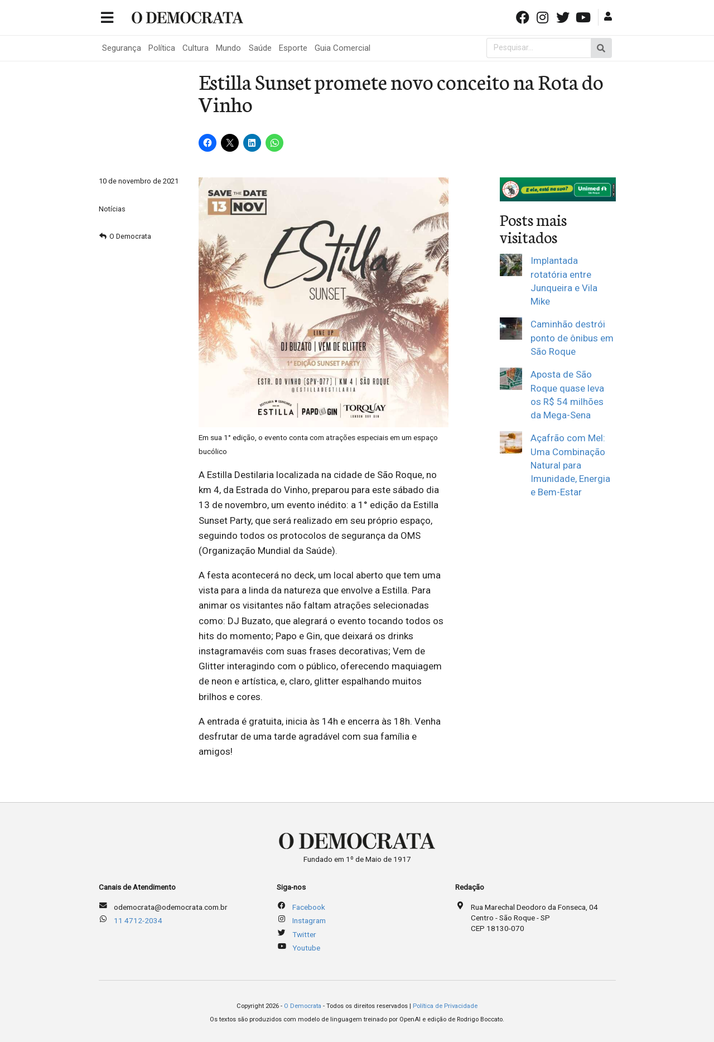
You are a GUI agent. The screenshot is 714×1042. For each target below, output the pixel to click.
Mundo (228, 48)
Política (161, 48)
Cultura (195, 48)
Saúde (260, 48)
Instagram (309, 920)
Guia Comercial (342, 48)
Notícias (112, 209)
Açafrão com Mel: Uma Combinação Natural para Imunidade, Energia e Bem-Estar (570, 465)
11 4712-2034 (138, 920)
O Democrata (130, 236)
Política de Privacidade (445, 1006)
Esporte (293, 48)
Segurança (121, 48)
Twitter (304, 934)
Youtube (306, 947)
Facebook (308, 907)
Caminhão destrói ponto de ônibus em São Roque (572, 338)
